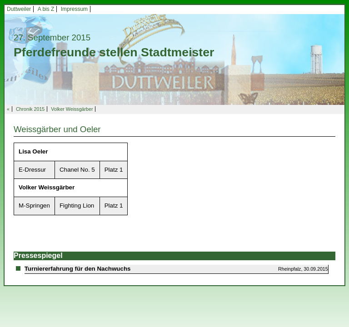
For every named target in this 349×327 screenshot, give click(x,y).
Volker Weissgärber (72, 109)
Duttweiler (19, 9)
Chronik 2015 (30, 109)
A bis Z (46, 9)
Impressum (74, 9)
